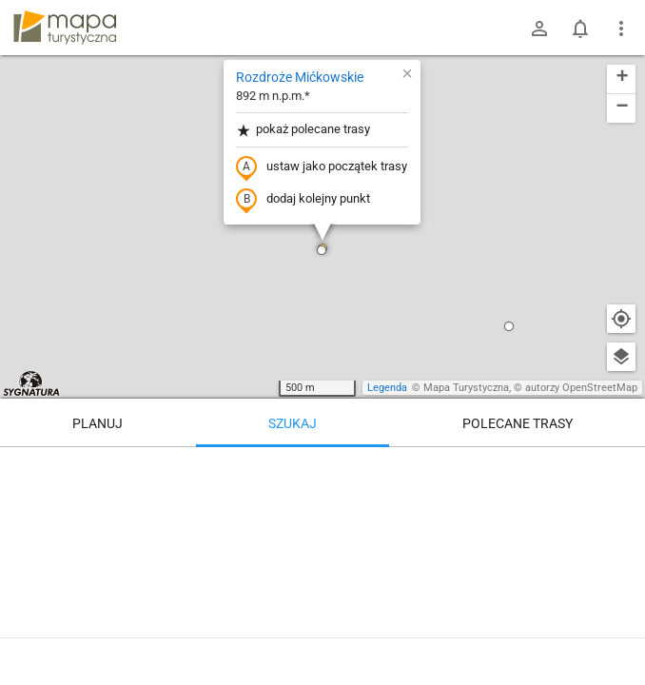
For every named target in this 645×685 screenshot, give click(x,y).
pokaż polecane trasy (303, 130)
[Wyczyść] (621, 468)
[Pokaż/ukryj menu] (621, 28)
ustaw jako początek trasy (321, 167)
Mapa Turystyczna (466, 388)
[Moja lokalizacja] (621, 318)
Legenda (387, 388)
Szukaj (292, 423)
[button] (321, 250)
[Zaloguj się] (539, 28)
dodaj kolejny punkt (303, 200)
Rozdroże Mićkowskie (299, 77)
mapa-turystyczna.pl (64, 27)
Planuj (97, 423)
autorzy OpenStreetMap (581, 388)
